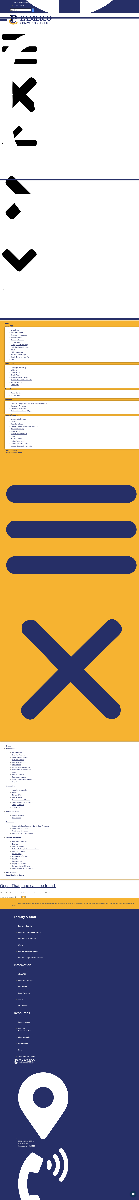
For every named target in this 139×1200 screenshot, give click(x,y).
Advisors (14, 370)
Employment (15, 342)
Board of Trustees (17, 332)
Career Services (11, 389)
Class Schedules (17, 424)
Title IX (13, 359)
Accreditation (15, 330)
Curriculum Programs (18, 406)
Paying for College (17, 441)
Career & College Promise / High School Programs (29, 403)
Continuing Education (18, 408)
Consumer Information (19, 335)
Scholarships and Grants (19, 377)
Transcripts (15, 385)
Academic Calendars (18, 419)
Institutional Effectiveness (20, 347)
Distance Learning (17, 429)
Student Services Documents (21, 380)
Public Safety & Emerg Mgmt (21, 411)
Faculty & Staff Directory (19, 345)
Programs (8, 399)
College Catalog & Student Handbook (24, 426)
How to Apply (15, 375)
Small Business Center (13, 452)
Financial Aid (15, 372)
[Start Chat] (133, 1194)
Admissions (9, 363)
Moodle (13, 436)
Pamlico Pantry (16, 439)
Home (7, 323)
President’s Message (18, 354)
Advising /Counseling (18, 368)
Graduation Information (19, 434)
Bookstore (14, 421)
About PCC (9, 326)
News (13, 350)
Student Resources (12, 415)
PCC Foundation (17, 352)
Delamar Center (16, 337)
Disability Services (17, 340)
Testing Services (16, 382)
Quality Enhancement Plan (20, 357)
